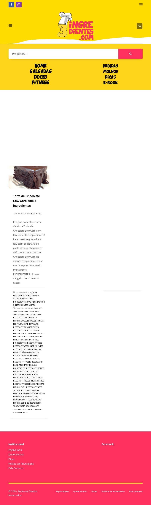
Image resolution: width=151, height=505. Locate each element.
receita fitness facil (23, 349)
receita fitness (34, 343)
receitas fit (32, 355)
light (15, 324)
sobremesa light (29, 396)
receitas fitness (35, 377)
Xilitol (32, 305)
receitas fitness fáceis (24, 384)
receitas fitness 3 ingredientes (28, 381)
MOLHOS (110, 72)
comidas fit (18, 314)
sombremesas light (30, 403)
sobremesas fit (20, 400)
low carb (23, 324)
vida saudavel (20, 412)
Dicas (12, 459)
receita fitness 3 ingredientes (28, 346)
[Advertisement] (76, 122)
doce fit (28, 317)
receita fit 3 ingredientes (26, 327)
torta (16, 406)
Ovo (29, 302)
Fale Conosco (16, 468)
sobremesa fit (26, 393)
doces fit (25, 321)
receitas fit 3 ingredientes (26, 359)
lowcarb (33, 324)
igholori (36, 213)
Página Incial (16, 450)
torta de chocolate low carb (27, 409)
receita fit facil (21, 330)
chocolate (36, 308)
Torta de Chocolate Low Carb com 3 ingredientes (26, 200)
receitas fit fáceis (22, 362)
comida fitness (31, 311)
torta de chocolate (29, 406)
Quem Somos (16, 454)
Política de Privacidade (21, 463)
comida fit (18, 311)
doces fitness (37, 321)
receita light (19, 355)
